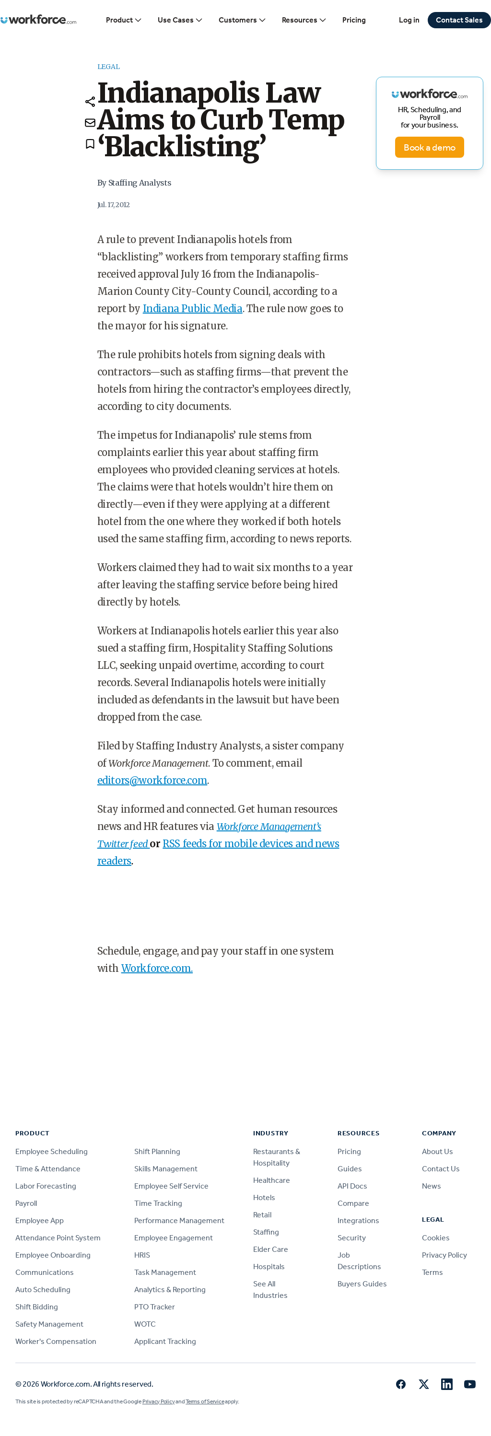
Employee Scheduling (51, 1151)
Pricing (354, 19)
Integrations (358, 1220)
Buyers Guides (362, 1283)
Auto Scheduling (42, 1289)
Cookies (436, 1237)
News (431, 1186)
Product (124, 20)
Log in (409, 19)
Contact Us (441, 1168)
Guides (350, 1168)
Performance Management (179, 1220)
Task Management (165, 1272)
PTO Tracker (154, 1306)
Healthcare (271, 1180)
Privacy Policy (444, 1255)
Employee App (39, 1220)
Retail (262, 1214)
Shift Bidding (36, 1306)
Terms (432, 1272)
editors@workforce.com (152, 780)
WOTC (145, 1324)
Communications (44, 1272)
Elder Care (270, 1249)
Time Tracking (158, 1203)
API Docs (352, 1186)
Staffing (266, 1232)
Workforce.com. (157, 968)
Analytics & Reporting (170, 1289)
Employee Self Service (171, 1186)
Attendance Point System (58, 1237)
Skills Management (166, 1168)
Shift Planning (157, 1151)
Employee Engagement (173, 1237)
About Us (437, 1151)
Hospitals (269, 1266)
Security (352, 1237)
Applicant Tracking (165, 1341)
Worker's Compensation (55, 1341)
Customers (243, 20)
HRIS (142, 1255)
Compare (353, 1203)
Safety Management (49, 1324)
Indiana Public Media (193, 309)
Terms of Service (205, 1401)
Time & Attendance (48, 1168)
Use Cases (180, 20)
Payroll (26, 1203)
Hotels (264, 1197)
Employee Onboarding (53, 1255)
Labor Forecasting (45, 1186)
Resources (304, 20)
